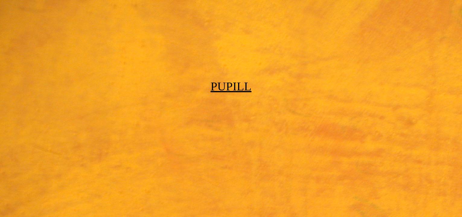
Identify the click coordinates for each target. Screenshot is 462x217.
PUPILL (231, 86)
